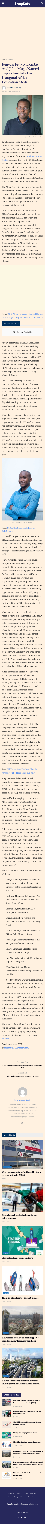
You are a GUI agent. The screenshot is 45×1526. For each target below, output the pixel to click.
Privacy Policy (13, 1499)
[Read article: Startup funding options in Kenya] (22, 1243)
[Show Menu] (3, 3)
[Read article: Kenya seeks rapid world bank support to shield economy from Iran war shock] (22, 1323)
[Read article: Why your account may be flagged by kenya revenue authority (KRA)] (22, 1157)
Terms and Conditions (28, 1499)
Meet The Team (22, 1496)
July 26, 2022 (29, 88)
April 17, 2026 (6, 1181)
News (5, 1212)
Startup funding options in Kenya (17, 1260)
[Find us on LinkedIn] (25, 1519)
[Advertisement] (22, 32)
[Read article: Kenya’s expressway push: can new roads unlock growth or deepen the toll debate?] (22, 1365)
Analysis (7, 1169)
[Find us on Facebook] (18, 1519)
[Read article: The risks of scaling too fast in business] (22, 1283)
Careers (33, 1496)
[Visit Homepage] (22, 3)
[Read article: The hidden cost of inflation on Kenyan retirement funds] (6, 1426)
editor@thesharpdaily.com (16, 1047)
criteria (5, 1038)
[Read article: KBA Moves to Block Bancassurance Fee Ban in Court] (6, 1477)
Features (10, 60)
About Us (10, 1496)
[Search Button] (42, 3)
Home (4, 60)
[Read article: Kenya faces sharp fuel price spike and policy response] (22, 1200)
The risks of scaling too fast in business (20, 1300)
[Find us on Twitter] (22, 1519)
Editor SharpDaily (15, 88)
